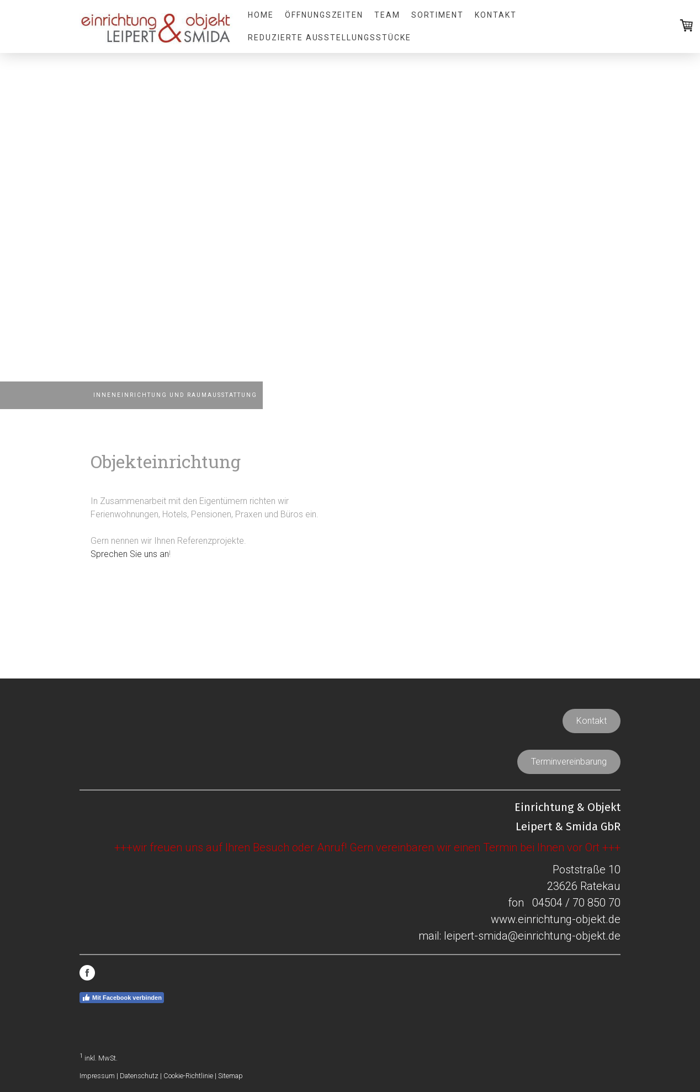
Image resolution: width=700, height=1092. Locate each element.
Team (387, 14)
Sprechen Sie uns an (130, 554)
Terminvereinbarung (569, 761)
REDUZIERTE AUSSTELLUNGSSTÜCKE (329, 37)
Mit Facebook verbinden (122, 997)
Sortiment (437, 14)
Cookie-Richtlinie (188, 1076)
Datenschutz (139, 1076)
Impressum (97, 1076)
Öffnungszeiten (324, 14)
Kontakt (496, 14)
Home (261, 14)
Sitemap (230, 1076)
